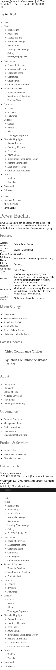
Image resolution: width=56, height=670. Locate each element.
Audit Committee (12, 427)
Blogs (10, 131)
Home (7, 22)
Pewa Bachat (10, 314)
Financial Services (16, 92)
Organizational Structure (15, 435)
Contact (7, 174)
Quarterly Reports (16, 147)
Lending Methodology (18, 49)
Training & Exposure (17, 135)
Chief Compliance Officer (23, 351)
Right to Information (17, 163)
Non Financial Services (18, 96)
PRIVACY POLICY (17, 57)
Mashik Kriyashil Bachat (16, 318)
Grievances (9, 190)
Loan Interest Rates (16, 166)
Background (13, 30)
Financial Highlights (13, 139)
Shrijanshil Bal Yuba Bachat (17, 334)
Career (10, 123)
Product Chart (14, 100)
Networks (12, 116)
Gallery (11, 53)
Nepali (13, 14)
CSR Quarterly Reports (18, 170)
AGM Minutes (14, 155)
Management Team (16, 69)
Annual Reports (15, 143)
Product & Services (13, 88)
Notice (10, 127)
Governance (9, 61)
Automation (13, 45)
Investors (11, 112)
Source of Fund (14, 37)
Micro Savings (11, 204)
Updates (7, 120)
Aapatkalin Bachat (13, 322)
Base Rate (12, 151)
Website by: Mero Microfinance (15, 486)
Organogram (13, 80)
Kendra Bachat (11, 326)
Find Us (11, 178)
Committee (12, 76)
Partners (7, 104)
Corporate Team (15, 73)
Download (9, 186)
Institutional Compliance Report (22, 159)
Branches (11, 182)
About (7, 26)
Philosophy (12, 33)
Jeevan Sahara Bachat (14, 330)
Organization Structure (18, 84)
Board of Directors (16, 65)
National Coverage (16, 41)
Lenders (11, 108)
